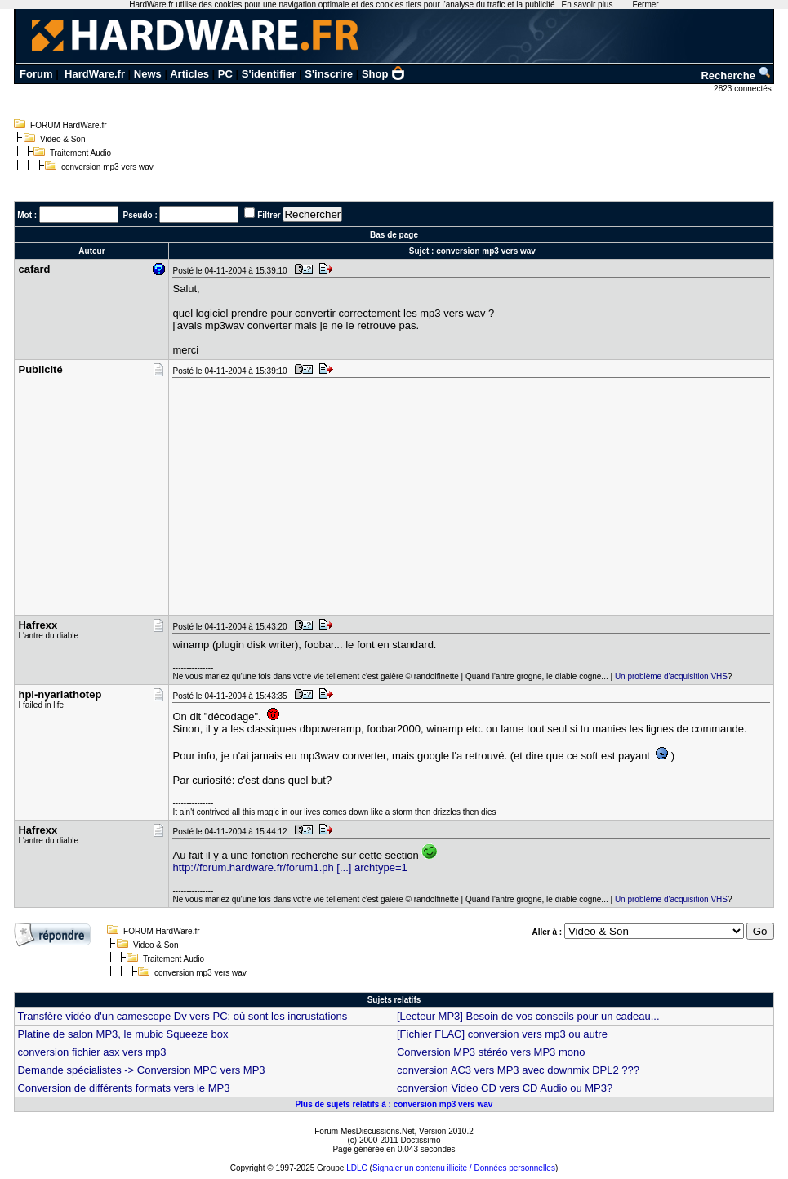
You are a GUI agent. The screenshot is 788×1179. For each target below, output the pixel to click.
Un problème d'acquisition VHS (671, 676)
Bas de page (394, 234)
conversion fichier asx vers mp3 (91, 1052)
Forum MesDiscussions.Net (364, 1131)
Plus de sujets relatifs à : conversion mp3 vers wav (394, 1104)
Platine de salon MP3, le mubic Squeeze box (122, 1034)
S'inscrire (329, 74)
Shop (384, 74)
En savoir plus (587, 4)
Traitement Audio (80, 153)
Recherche (736, 75)
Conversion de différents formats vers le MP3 (123, 1088)
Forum (36, 74)
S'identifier (269, 74)
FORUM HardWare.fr (68, 125)
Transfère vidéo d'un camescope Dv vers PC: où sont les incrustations (182, 1016)
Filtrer (268, 215)
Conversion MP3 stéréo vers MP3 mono (491, 1052)
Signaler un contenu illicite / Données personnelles (463, 1167)
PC (225, 74)
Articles (189, 74)
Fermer (645, 4)
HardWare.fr (95, 74)
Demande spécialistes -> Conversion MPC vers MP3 (141, 1070)
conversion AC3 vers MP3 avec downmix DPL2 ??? (518, 1070)
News (148, 74)
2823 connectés (743, 88)
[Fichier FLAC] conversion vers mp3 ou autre (502, 1034)
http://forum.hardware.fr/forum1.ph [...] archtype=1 (289, 867)
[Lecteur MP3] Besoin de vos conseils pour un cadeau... (528, 1016)
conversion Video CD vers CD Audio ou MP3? (504, 1088)
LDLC (356, 1167)
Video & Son (62, 139)
